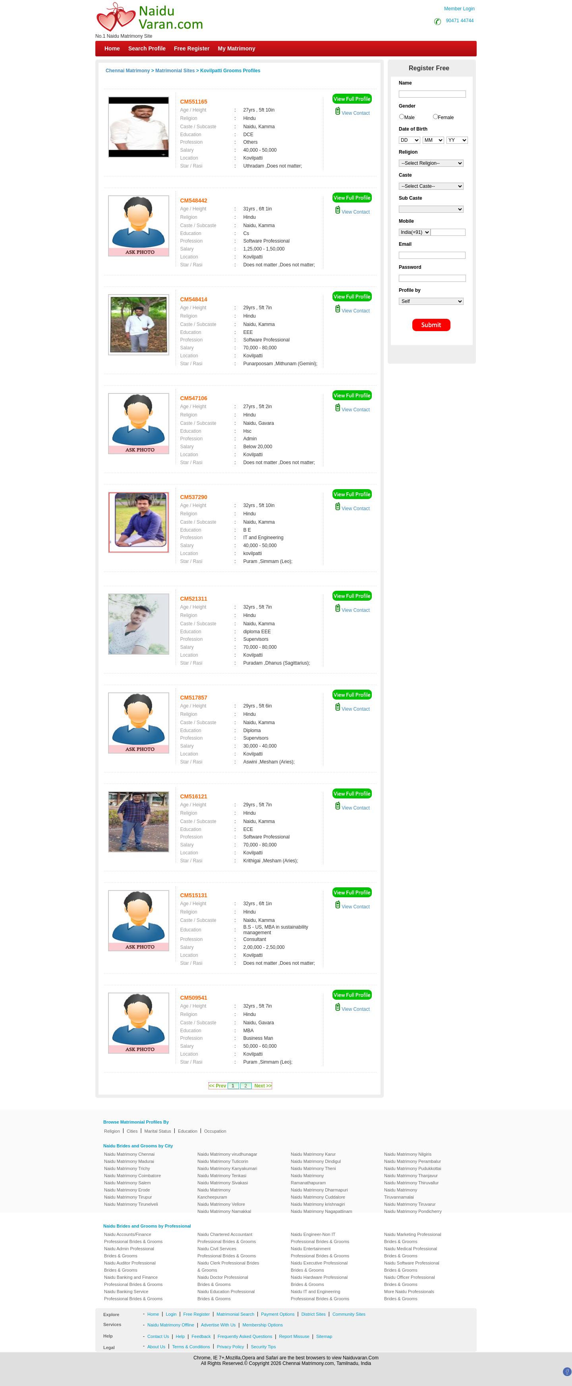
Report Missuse (294, 1336)
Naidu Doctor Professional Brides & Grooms (222, 1281)
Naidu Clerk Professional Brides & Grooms (228, 1266)
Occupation (215, 1131)
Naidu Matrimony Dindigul (316, 1161)
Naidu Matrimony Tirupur (128, 1197)
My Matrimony (236, 48)
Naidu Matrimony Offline (170, 1324)
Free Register (191, 48)
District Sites (313, 1314)
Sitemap (324, 1336)
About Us (156, 1346)
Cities (132, 1131)
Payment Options (277, 1314)
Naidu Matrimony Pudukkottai (412, 1168)
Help (180, 1336)
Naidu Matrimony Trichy (127, 1168)
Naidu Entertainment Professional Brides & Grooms (320, 1252)
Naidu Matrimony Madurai (129, 1161)
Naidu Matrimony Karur (313, 1154)
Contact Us (158, 1336)
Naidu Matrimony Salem (127, 1182)
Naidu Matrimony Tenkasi (221, 1175)
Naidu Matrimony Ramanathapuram (308, 1179)
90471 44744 (460, 20)
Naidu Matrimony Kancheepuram (213, 1193)
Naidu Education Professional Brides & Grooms (226, 1295)
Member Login (459, 9)
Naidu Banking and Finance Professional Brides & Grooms (133, 1281)
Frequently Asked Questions (245, 1336)
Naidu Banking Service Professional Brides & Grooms (133, 1295)
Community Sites (348, 1314)
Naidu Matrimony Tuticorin (222, 1161)
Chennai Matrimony (128, 70)
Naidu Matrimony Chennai (129, 1154)
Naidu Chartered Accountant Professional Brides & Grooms (226, 1238)
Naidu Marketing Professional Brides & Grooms (412, 1238)
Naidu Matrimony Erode (127, 1189)
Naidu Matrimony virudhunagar (227, 1154)
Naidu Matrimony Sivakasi (222, 1182)
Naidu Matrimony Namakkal (224, 1211)
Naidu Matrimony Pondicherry (413, 1211)
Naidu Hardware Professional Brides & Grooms (319, 1281)
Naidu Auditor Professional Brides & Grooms (130, 1266)
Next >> (263, 1086)
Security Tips (263, 1346)
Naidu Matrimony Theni (313, 1168)
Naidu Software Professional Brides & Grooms (411, 1266)
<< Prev (217, 1086)
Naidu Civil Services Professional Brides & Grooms (226, 1252)
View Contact (352, 113)
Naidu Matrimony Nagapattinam (321, 1211)
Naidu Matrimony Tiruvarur (410, 1204)
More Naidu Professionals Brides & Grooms (409, 1295)
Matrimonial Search (235, 1314)
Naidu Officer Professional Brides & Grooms (409, 1281)
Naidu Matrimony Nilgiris (407, 1154)
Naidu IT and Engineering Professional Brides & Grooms (320, 1295)
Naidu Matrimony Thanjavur (411, 1175)
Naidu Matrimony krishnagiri (318, 1204)
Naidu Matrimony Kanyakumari (227, 1168)
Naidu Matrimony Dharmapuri (319, 1189)
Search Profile (147, 48)
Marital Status (158, 1131)
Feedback (201, 1336)
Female (446, 117)
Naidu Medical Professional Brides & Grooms (410, 1252)
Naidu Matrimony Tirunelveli (131, 1204)
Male (409, 117)
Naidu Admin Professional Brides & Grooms (129, 1252)
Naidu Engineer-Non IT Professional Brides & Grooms (320, 1238)
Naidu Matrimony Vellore (221, 1204)
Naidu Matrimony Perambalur (412, 1161)
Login (171, 1314)
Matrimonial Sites (175, 70)
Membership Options (262, 1324)
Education (187, 1131)
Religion (112, 1131)
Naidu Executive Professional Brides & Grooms (319, 1266)
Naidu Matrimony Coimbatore (132, 1175)
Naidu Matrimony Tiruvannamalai (400, 1193)
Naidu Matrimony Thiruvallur (411, 1182)
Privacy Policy (230, 1346)
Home (112, 48)
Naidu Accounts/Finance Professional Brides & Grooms (133, 1238)
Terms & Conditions (191, 1346)
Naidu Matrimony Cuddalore (318, 1197)
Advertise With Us (218, 1324)
